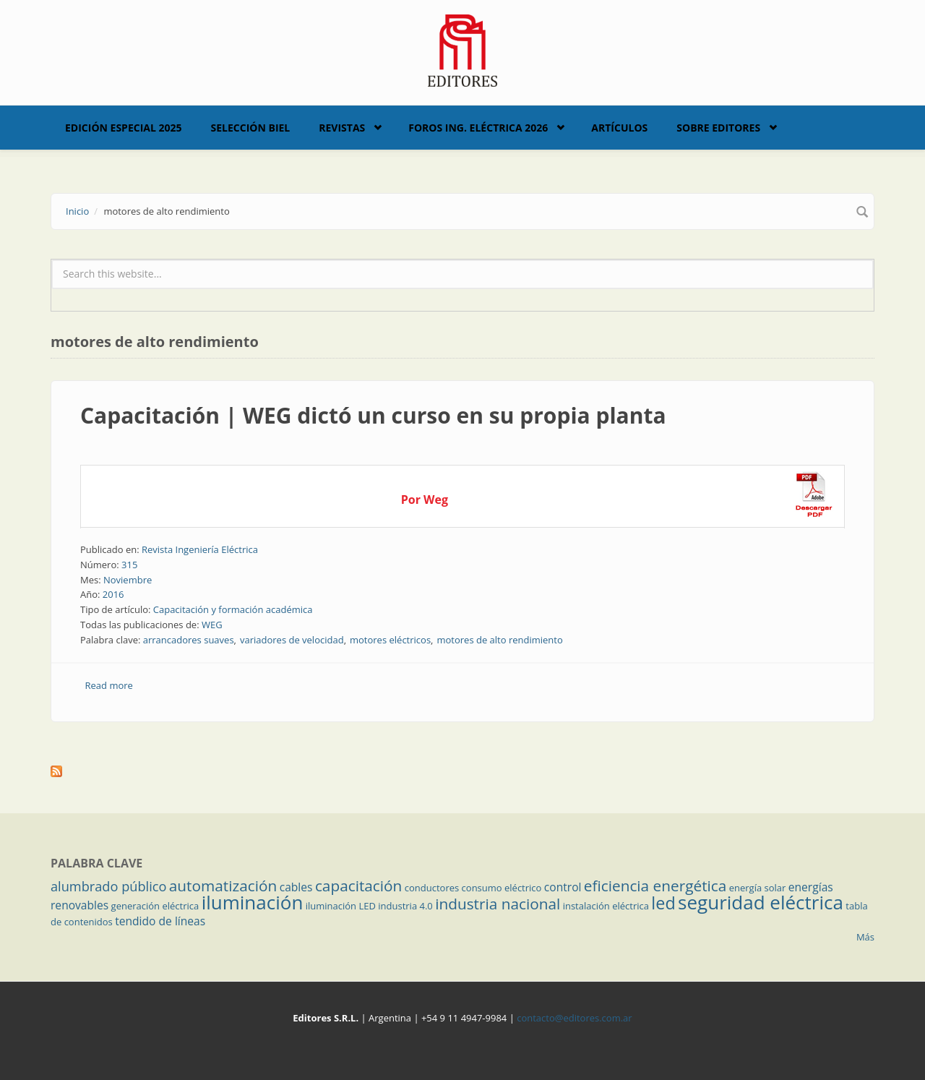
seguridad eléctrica (760, 902)
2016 (113, 594)
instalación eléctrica (606, 905)
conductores (432, 887)
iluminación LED (341, 905)
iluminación (253, 902)
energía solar (757, 887)
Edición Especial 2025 (123, 127)
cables (296, 887)
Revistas (342, 127)
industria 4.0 (405, 905)
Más (865, 936)
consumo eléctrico (502, 887)
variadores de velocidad (292, 639)
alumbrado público (108, 886)
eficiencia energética (655, 885)
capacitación (358, 885)
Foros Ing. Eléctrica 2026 (478, 127)
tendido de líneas (160, 921)
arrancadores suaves (188, 639)
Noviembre (127, 579)
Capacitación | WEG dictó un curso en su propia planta (373, 415)
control (563, 887)
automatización (223, 885)
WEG (212, 624)
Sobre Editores (718, 127)
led (663, 902)
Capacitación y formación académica (233, 609)
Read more (109, 685)
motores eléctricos (390, 639)
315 (129, 564)
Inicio (77, 211)
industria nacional (497, 903)
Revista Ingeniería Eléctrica (200, 549)
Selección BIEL (251, 127)
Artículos (619, 127)
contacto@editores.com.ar (574, 1017)
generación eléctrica (155, 905)
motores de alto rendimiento (499, 639)
